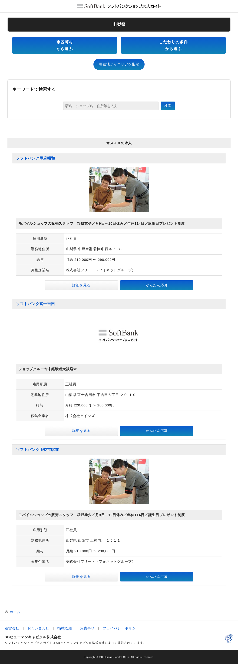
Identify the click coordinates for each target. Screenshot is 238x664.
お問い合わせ (38, 628)
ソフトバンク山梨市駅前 (37, 450)
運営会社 (12, 628)
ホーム (15, 612)
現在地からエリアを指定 (119, 64)
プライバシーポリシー (121, 628)
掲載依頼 (64, 628)
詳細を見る (81, 285)
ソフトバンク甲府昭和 (35, 158)
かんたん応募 (157, 285)
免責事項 (87, 628)
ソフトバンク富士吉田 (35, 304)
